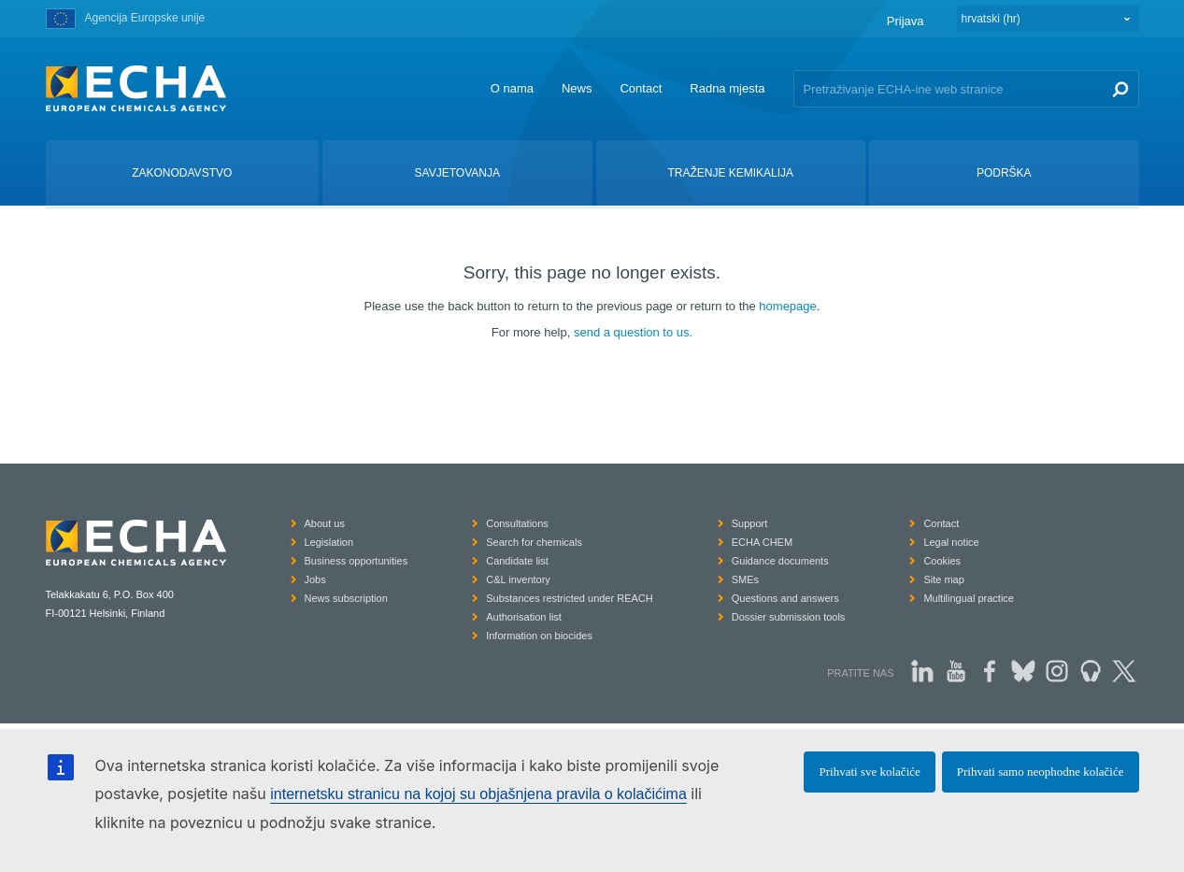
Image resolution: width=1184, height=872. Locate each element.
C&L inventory (518, 579)
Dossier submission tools (789, 616)
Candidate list (517, 560)
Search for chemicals (534, 542)
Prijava (905, 21)
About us (325, 523)
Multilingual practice (968, 598)
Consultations (517, 523)
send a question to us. (633, 332)
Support (750, 523)
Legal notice (950, 542)
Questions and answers (785, 598)
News (577, 88)
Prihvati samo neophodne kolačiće (1040, 772)
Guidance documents (780, 560)
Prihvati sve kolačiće (869, 772)
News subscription (346, 598)
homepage (787, 306)
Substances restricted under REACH (569, 598)
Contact (641, 88)
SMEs (745, 579)
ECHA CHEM (762, 542)
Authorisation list (524, 616)
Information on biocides (539, 635)
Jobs (315, 579)
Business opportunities (356, 560)
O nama (512, 88)
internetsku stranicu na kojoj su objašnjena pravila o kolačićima (478, 794)
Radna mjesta (727, 88)
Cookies (942, 560)
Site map (943, 579)
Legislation (329, 542)
